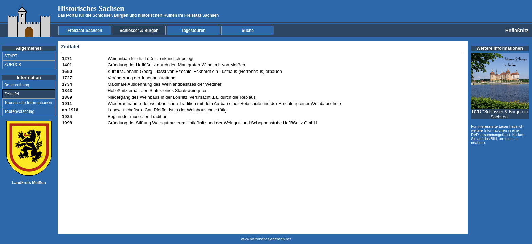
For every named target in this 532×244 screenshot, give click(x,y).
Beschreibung (16, 85)
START (10, 56)
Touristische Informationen (28, 102)
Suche (248, 30)
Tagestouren (193, 30)
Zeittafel (11, 94)
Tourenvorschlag (19, 111)
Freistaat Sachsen (85, 30)
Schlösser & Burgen (139, 30)
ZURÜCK (12, 64)
